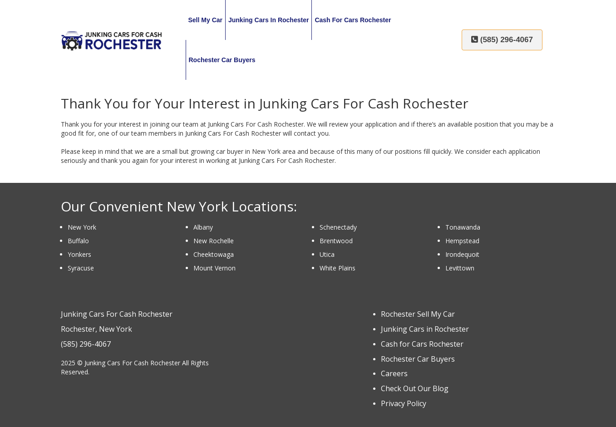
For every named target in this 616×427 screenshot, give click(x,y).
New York (82, 227)
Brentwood (336, 240)
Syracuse (81, 268)
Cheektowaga (213, 254)
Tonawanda (462, 227)
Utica (327, 254)
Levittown (459, 268)
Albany (203, 227)
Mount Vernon (214, 268)
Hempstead (462, 240)
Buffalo (78, 240)
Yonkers (79, 254)
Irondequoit (462, 254)
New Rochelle (213, 240)
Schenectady (338, 227)
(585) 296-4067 (502, 39)
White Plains (337, 268)
